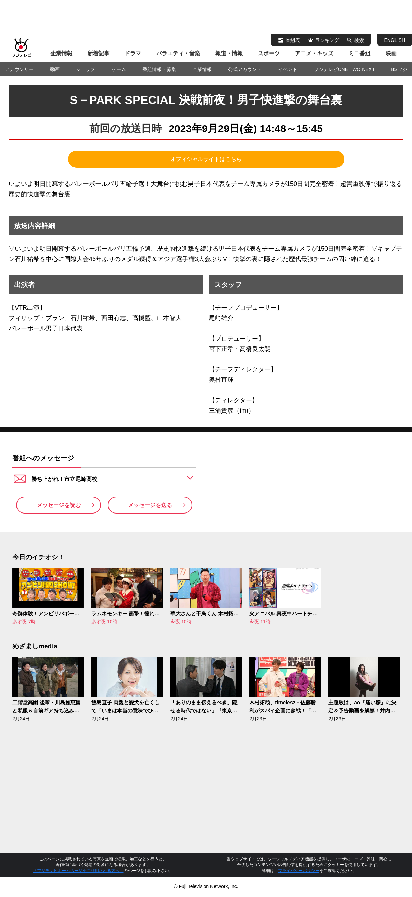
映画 (391, 53)
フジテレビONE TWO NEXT (344, 69)
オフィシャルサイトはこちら (206, 159)
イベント (287, 69)
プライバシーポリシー (298, 876)
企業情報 (61, 53)
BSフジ (399, 69)
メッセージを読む (59, 508)
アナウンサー (19, 69)
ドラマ (133, 53)
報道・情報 (229, 53)
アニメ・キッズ (314, 53)
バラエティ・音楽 (178, 53)
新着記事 (99, 53)
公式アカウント (245, 69)
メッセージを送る (150, 508)
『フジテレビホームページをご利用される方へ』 (78, 876)
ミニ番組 (359, 53)
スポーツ (269, 53)
